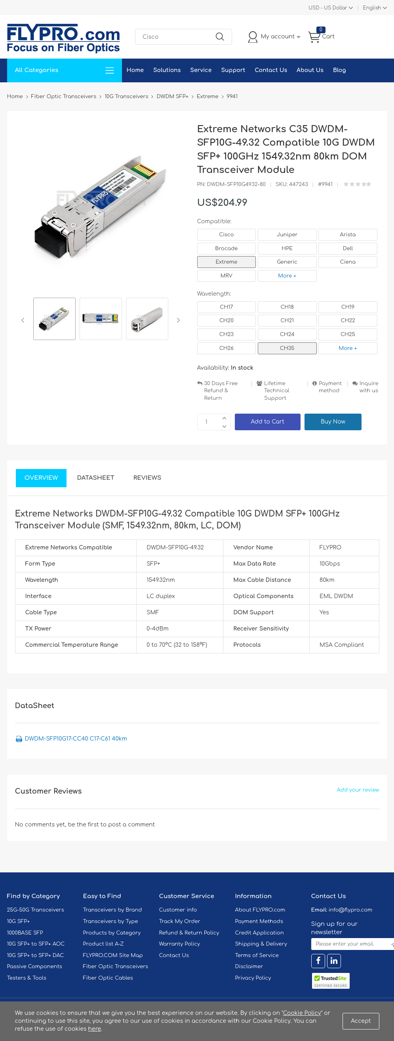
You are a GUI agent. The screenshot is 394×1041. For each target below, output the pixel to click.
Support (233, 70)
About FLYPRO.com (260, 910)
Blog (339, 70)
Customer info (178, 910)
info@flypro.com (351, 910)
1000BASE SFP (25, 933)
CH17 (226, 307)
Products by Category (112, 933)
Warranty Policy (179, 944)
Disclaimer (249, 966)
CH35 (287, 348)
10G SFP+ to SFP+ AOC (36, 944)
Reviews (147, 478)
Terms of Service (257, 955)
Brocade (226, 248)
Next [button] (177, 320)
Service (200, 70)
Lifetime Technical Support (276, 391)
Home (135, 70)
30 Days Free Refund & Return (221, 391)
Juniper (287, 234)
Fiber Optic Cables (108, 978)
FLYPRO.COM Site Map (113, 955)
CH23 (226, 334)
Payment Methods (259, 921)
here (94, 1029)
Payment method (330, 387)
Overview (41, 478)
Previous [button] (24, 320)
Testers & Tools (27, 978)
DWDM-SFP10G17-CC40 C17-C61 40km (76, 739)
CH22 (348, 320)
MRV (226, 276)
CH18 (287, 307)
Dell (348, 248)
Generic (287, 262)
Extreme (227, 262)
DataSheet (95, 478)
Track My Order (179, 921)
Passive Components (34, 966)
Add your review (358, 790)
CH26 (226, 348)
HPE (287, 248)
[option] (54, 320)
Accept (361, 1021)
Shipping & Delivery (261, 944)
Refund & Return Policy (189, 933)
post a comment (131, 825)
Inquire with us (369, 387)
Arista (348, 234)
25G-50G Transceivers (35, 910)
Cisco (226, 234)
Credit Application (259, 933)
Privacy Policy (253, 978)
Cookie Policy (302, 1013)
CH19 (347, 307)
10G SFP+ (18, 921)
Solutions (167, 70)
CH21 (286, 320)
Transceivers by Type (110, 921)
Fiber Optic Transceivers (115, 966)
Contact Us (271, 70)
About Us (310, 70)
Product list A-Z (103, 944)
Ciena (348, 262)
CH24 (287, 334)
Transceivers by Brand (112, 910)
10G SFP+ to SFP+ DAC (35, 955)
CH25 (348, 334)
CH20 (226, 320)
